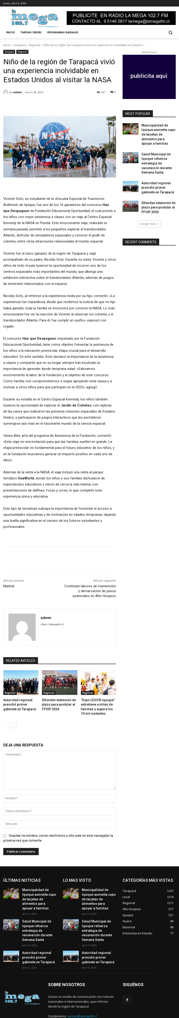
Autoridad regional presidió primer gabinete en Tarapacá (20, 703)
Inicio (6, 45)
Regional (34, 45)
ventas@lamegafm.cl (82, 997)
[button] (170, 32)
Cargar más (149, 206)
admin (17, 92)
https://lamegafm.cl (52, 624)
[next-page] (14, 723)
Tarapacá (19, 45)
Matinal (8, 586)
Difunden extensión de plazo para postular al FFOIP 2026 (56, 703)
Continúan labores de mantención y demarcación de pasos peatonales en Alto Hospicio (90, 591)
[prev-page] (6, 723)
